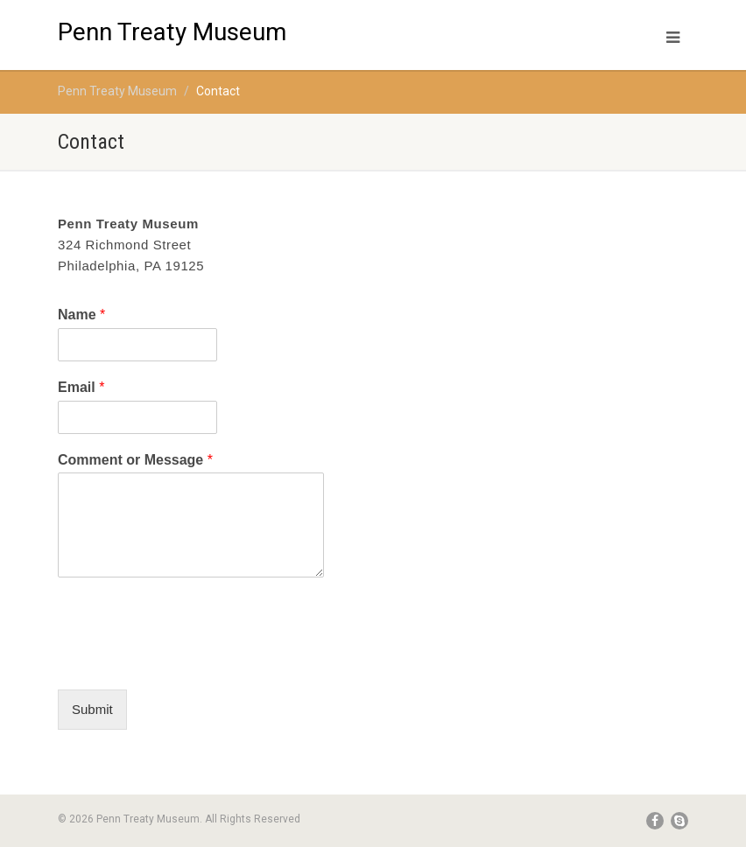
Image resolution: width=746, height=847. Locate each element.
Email (81, 387)
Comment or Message (135, 459)
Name (81, 314)
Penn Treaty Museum (172, 25)
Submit (92, 709)
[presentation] (191, 660)
